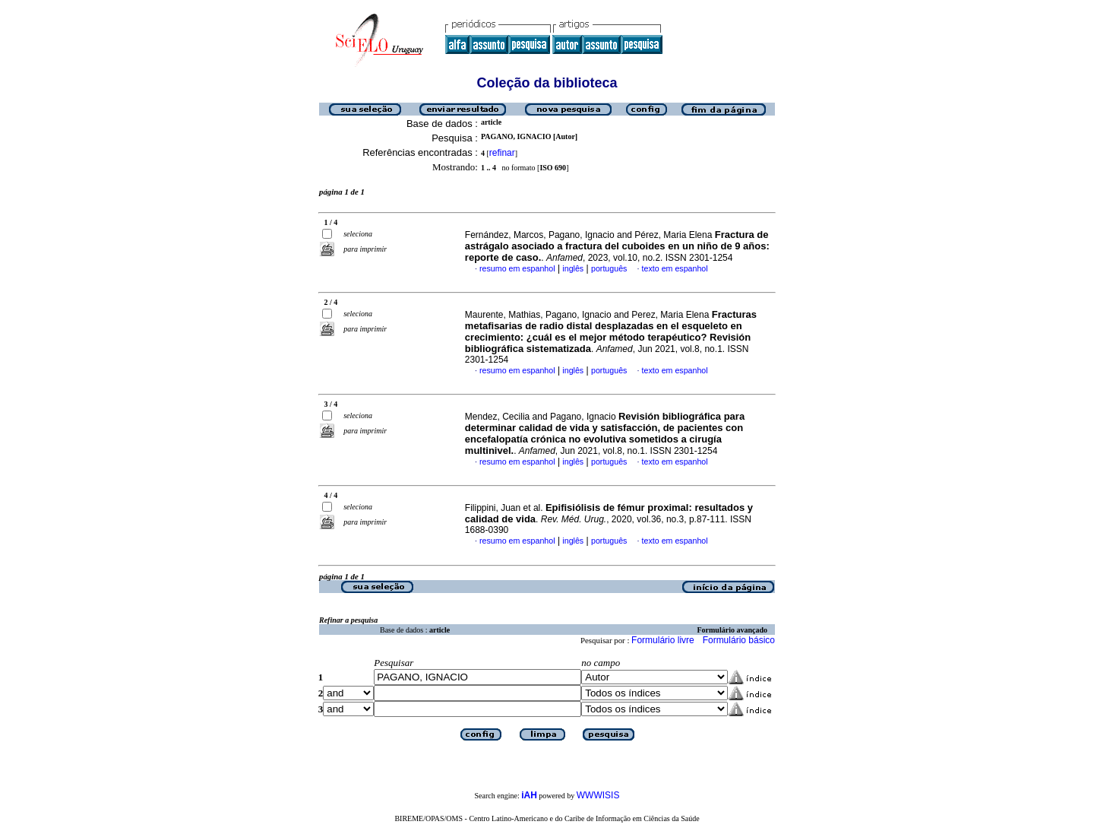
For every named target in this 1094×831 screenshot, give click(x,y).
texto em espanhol (675, 268)
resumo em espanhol (517, 268)
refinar (502, 152)
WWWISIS (598, 795)
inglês (572, 268)
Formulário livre (662, 640)
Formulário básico (739, 640)
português (609, 268)
